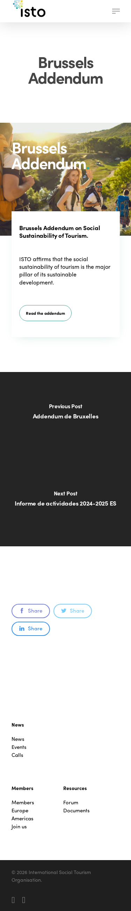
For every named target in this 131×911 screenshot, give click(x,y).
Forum (70, 802)
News (18, 739)
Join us (19, 826)
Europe (20, 810)
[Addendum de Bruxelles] (65, 415)
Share (30, 610)
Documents (76, 810)
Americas (23, 818)
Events (19, 747)
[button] (116, 11)
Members (23, 802)
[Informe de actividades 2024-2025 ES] (65, 502)
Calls (17, 755)
